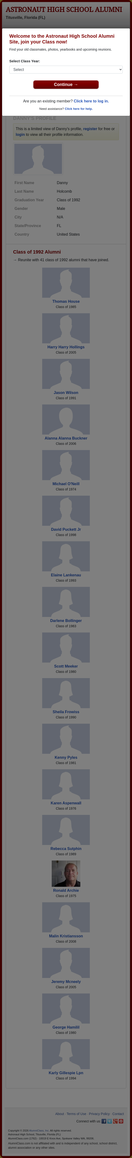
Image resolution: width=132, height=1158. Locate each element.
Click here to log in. (91, 101)
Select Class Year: (24, 61)
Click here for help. (79, 109)
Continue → (66, 84)
